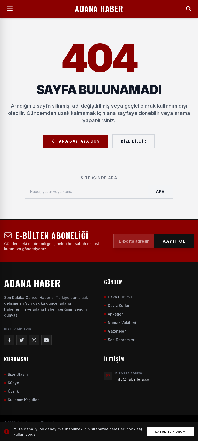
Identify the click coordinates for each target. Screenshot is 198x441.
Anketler (113, 314)
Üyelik (11, 391)
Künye (11, 383)
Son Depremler (119, 339)
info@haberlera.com (134, 379)
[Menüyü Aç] (9, 8)
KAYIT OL (174, 241)
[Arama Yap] (189, 9)
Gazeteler (115, 331)
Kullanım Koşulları (22, 400)
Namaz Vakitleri (120, 322)
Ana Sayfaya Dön (76, 141)
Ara (160, 191)
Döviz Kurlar (116, 305)
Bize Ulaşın (16, 374)
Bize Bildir (133, 141)
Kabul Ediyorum (170, 432)
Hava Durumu (118, 297)
